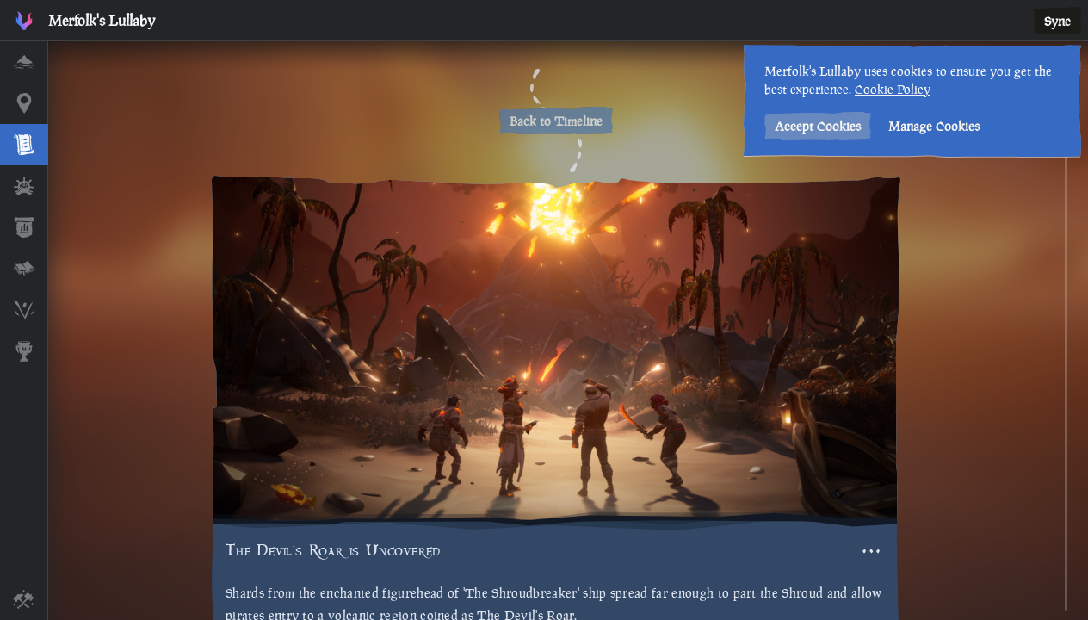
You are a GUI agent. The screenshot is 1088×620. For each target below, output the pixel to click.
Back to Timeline (556, 121)
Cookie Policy (892, 89)
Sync (1057, 21)
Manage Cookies (934, 126)
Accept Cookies (818, 126)
